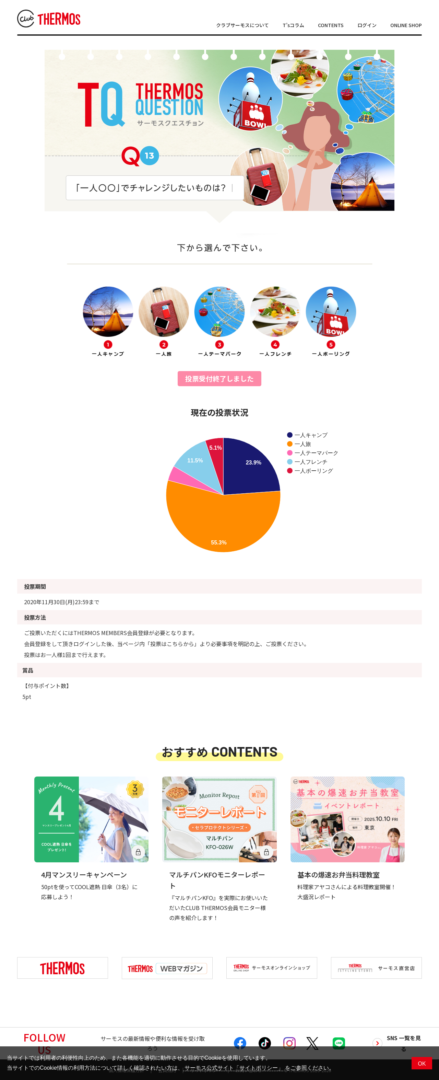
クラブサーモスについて (242, 25)
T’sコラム (293, 25)
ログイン (367, 25)
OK (422, 1064)
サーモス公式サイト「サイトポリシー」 (233, 1068)
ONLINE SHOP (406, 25)
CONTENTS (331, 25)
